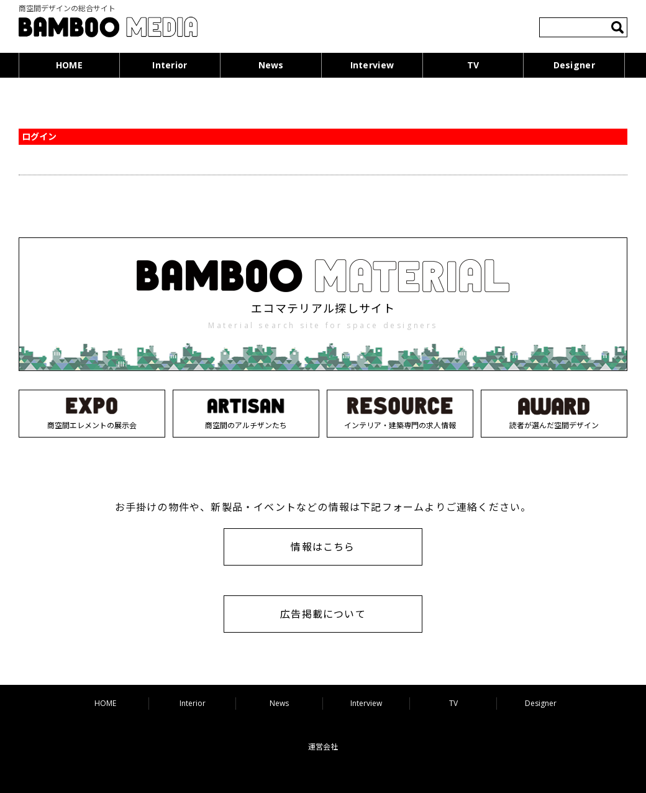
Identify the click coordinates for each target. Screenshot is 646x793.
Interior (169, 65)
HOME (69, 65)
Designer (574, 65)
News (271, 65)
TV (473, 65)
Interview (372, 65)
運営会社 (323, 746)
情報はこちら (323, 547)
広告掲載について (323, 614)
